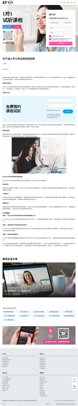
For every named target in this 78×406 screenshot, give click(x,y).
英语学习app (42, 392)
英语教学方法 (5, 365)
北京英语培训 (42, 358)
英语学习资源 (5, 389)
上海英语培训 (42, 365)
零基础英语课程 (5, 380)
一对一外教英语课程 (6, 378)
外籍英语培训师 (5, 363)
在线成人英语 (5, 377)
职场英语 (41, 385)
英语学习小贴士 (5, 387)
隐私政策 (63, 36)
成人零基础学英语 (43, 396)
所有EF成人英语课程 (6, 359)
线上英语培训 (24, 316)
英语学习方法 (42, 377)
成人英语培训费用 (69, 316)
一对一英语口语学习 (39, 316)
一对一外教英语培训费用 (9, 320)
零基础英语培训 (53, 312)
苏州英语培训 (42, 368)
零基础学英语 (42, 390)
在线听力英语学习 (43, 382)
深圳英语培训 (42, 366)
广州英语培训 (42, 361)
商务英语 (41, 384)
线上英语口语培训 (39, 312)
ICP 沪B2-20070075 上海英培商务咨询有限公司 (64, 400)
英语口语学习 (42, 378)
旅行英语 (41, 389)
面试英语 (41, 387)
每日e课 (4, 390)
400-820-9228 (64, 2)
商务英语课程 (5, 382)
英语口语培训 (24, 312)
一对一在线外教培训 (53, 316)
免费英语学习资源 (6, 385)
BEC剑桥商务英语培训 (9, 312)
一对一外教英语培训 (9, 316)
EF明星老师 (4, 366)
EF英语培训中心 (5, 361)
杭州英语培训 (42, 363)
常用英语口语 (42, 380)
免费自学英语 (42, 394)
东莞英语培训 (42, 359)
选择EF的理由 (5, 358)
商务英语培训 (68, 312)
